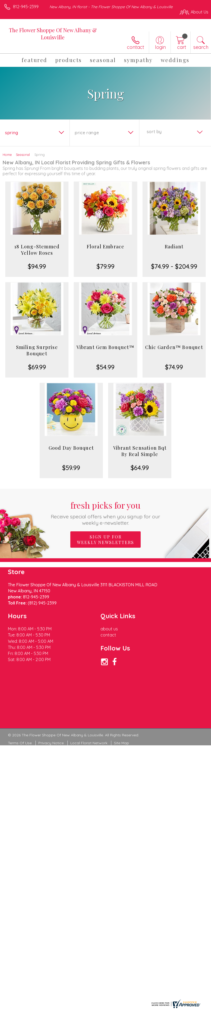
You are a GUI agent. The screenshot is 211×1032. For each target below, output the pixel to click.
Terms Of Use (20, 743)
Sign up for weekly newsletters (105, 539)
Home (7, 154)
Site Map (121, 743)
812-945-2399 (26, 6)
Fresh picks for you (106, 512)
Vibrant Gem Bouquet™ (105, 347)
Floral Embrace (106, 246)
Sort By (154, 131)
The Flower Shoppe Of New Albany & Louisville (53, 33)
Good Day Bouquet (71, 448)
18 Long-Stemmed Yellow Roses (36, 249)
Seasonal (23, 154)
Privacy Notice (51, 743)
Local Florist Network (88, 743)
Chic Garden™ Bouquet (174, 347)
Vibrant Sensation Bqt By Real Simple (140, 451)
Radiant (174, 246)
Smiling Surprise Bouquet (37, 350)
